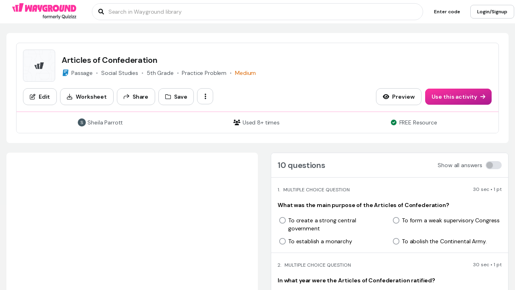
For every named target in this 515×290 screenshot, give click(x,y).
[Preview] (399, 96)
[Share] (136, 96)
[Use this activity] (458, 96)
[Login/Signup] (492, 12)
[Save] (176, 96)
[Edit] (40, 96)
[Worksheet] (87, 96)
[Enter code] (447, 12)
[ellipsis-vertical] (205, 96)
